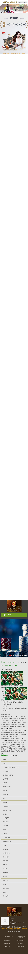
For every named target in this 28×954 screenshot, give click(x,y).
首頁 (2, 665)
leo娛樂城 (5, 794)
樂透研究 (5, 864)
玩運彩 (4, 763)
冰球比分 (5, 833)
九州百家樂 (6, 665)
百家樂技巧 (6, 814)
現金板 (4, 845)
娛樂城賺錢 (6, 822)
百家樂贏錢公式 (7, 841)
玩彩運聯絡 (20, 943)
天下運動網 (6, 771)
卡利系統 (5, 926)
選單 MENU (7, 615)
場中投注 (6, 740)
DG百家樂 (20, 926)
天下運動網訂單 (20, 946)
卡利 (2, 926)
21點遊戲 (14, 685)
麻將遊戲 (5, 790)
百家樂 (4, 759)
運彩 (4, 798)
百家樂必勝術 (6, 825)
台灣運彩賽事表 (7, 810)
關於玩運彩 (7, 946)
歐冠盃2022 (6, 888)
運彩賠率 (5, 876)
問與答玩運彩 (20, 940)
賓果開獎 (5, 868)
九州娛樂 (24, 926)
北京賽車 (5, 783)
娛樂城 (4, 892)
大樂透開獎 (6, 806)
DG (16, 926)
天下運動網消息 (7, 940)
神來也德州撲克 (7, 786)
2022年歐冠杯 (6, 837)
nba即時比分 (6, 818)
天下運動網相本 (7, 943)
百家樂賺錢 (6, 849)
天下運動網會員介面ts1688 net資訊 (20, 937)
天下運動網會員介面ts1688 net (11, 767)
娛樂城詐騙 (6, 896)
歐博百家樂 (13, 926)
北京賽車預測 (6, 853)
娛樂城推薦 (6, 857)
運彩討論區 (6, 880)
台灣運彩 (5, 802)
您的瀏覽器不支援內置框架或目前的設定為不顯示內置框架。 (14, 27)
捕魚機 (4, 829)
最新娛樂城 (6, 861)
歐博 (9, 926)
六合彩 (4, 884)
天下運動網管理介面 (8, 775)
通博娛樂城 (6, 872)
